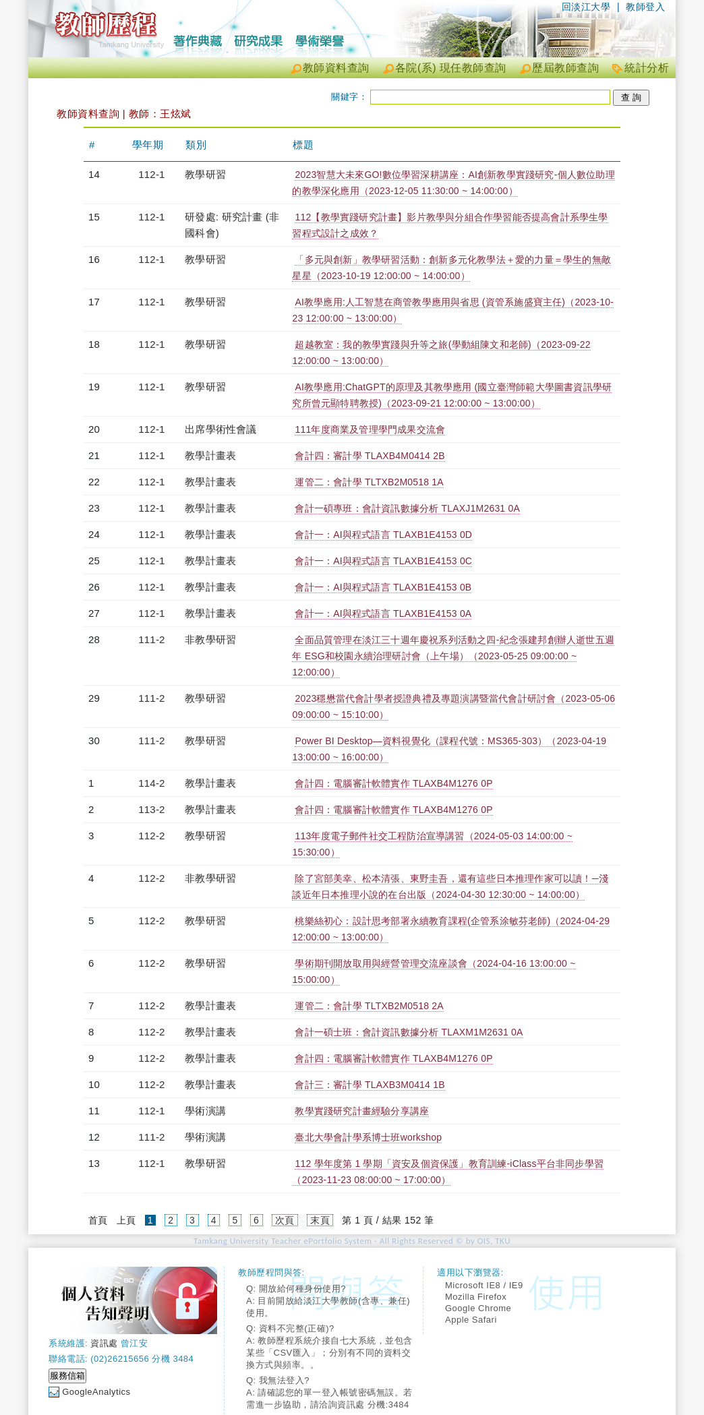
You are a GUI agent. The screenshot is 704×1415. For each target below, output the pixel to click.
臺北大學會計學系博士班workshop (368, 1137)
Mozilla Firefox (475, 1297)
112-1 (151, 174)
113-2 (151, 809)
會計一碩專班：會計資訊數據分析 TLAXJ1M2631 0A (407, 508)
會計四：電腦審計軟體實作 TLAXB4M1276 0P (393, 783)
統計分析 (646, 67)
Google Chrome (478, 1308)
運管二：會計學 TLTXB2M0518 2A (369, 1005)
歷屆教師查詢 (565, 67)
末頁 (320, 1220)
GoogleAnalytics (96, 1392)
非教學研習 (210, 639)
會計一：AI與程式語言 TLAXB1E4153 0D (383, 534)
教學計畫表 (210, 455)
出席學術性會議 (220, 429)
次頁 (285, 1220)
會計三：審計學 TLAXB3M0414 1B (369, 1084)
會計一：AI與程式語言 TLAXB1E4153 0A (383, 613)
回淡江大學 (586, 6)
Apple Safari (471, 1320)
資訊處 (104, 1343)
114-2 (151, 783)
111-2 (151, 639)
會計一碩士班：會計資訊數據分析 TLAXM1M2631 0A (409, 1032)
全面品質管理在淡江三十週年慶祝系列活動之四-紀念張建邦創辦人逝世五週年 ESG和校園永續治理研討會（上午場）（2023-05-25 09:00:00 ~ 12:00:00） (453, 656)
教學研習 (205, 174)
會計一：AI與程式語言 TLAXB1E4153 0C (383, 560)
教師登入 (645, 6)
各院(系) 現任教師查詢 (450, 67)
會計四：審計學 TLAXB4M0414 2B (369, 455)
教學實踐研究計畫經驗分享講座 (362, 1111)
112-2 (151, 835)
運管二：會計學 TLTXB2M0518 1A (369, 482)
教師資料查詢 (336, 67)
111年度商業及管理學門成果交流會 (370, 429)
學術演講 (205, 1110)
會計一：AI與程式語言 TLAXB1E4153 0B (383, 587)
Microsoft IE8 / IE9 (484, 1285)
